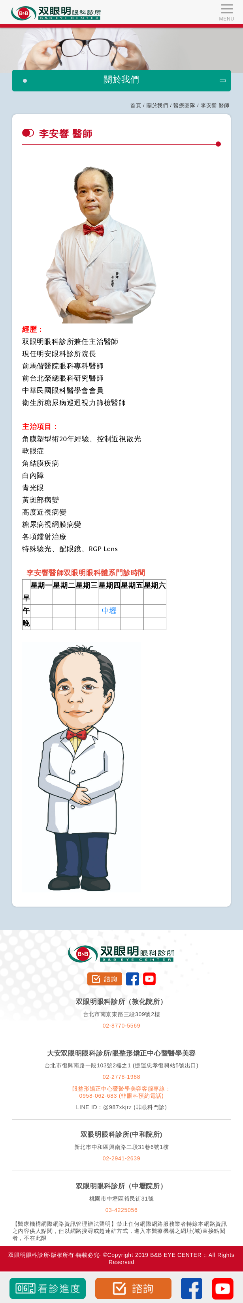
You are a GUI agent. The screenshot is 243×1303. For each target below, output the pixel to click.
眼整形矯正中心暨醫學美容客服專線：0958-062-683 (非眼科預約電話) (121, 1092)
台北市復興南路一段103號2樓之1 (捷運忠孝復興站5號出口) (122, 1065)
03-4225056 (121, 1210)
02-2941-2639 (122, 1158)
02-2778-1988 (122, 1077)
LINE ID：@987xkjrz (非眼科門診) (121, 1107)
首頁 (135, 105)
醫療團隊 (184, 105)
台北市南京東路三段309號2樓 (121, 1014)
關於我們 (157, 105)
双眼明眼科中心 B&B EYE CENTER (56, 13)
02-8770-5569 (122, 1025)
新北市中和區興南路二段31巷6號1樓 (121, 1147)
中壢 (109, 611)
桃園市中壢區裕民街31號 (121, 1198)
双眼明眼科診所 (121, 948)
